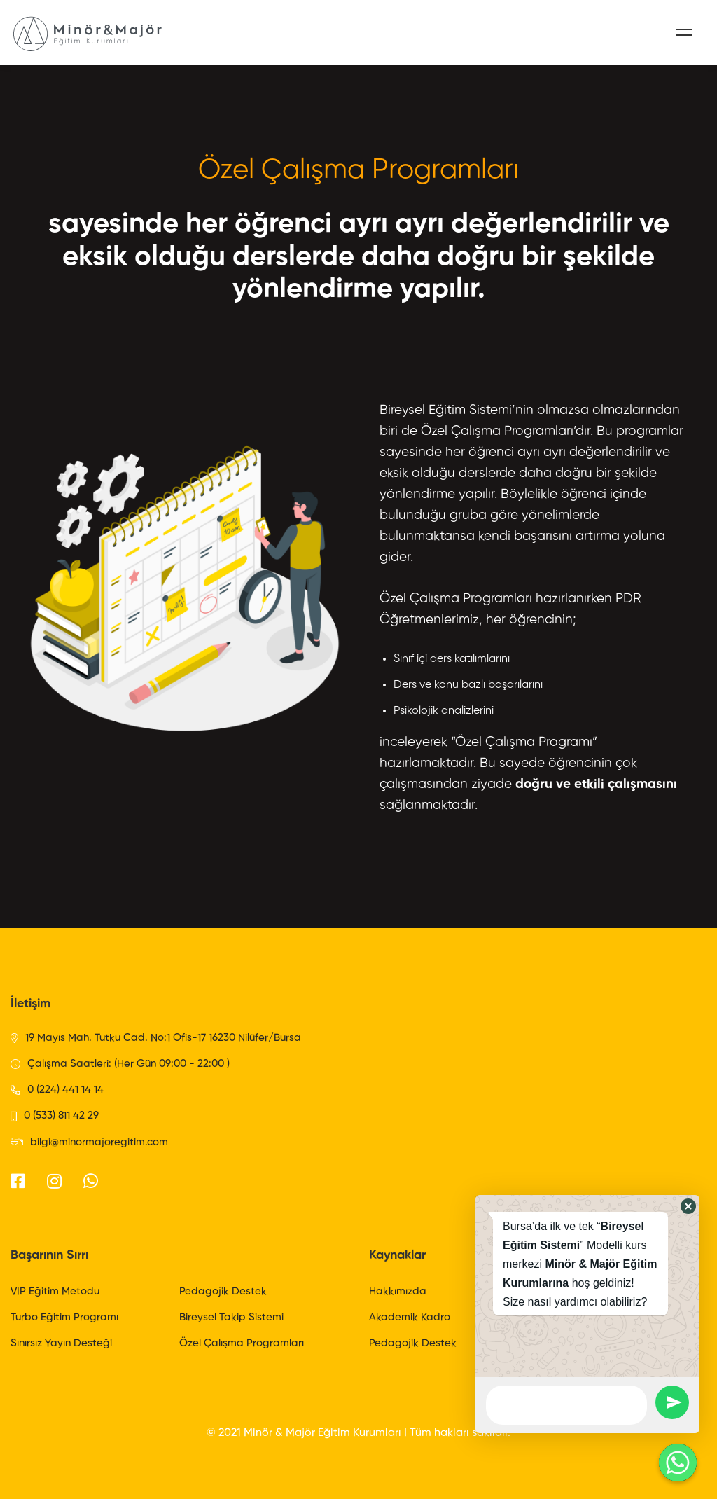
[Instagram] (54, 1181)
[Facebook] (17, 1181)
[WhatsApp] (90, 1181)
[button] (688, 1206)
